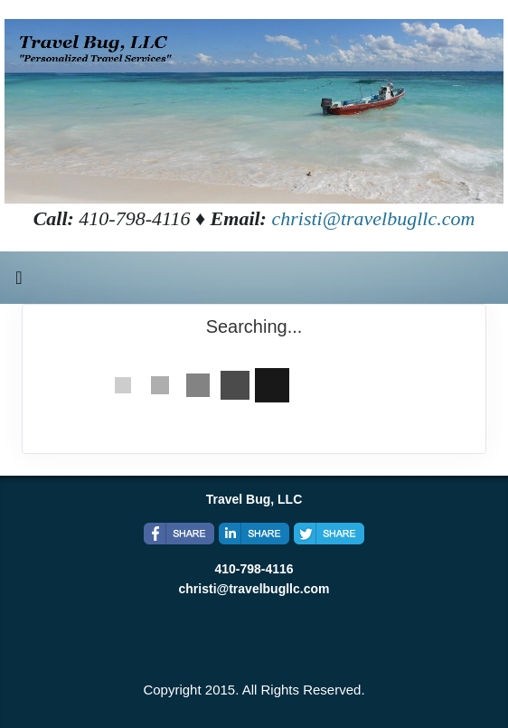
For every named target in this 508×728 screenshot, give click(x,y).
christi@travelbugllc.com (373, 218)
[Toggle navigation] (19, 282)
